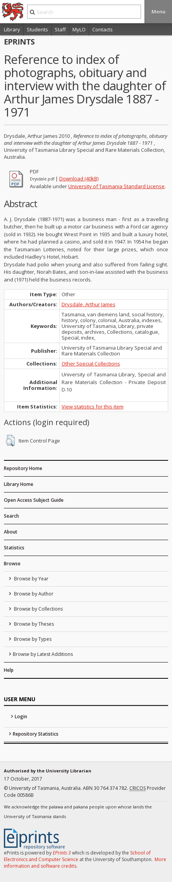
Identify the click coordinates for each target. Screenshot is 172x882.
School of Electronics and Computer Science (77, 856)
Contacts (102, 29)
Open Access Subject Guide (34, 500)
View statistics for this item (93, 406)
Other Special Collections (91, 363)
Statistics (14, 547)
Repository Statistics (35, 734)
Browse (12, 563)
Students (37, 29)
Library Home (18, 484)
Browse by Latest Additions (43, 654)
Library (12, 29)
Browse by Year (30, 578)
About (10, 532)
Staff (60, 29)
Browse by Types (32, 639)
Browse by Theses (33, 624)
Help (9, 670)
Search (11, 516)
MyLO (79, 29)
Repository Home (23, 468)
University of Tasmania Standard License (116, 186)
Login (21, 716)
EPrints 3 (62, 852)
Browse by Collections (38, 609)
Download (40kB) (78, 178)
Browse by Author (33, 593)
